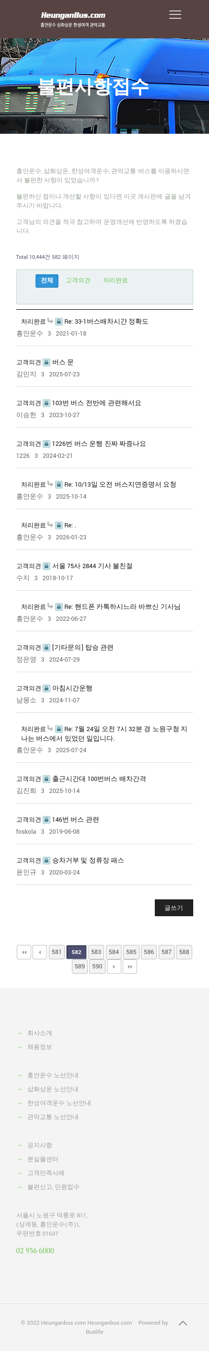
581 (57, 952)
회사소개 (39, 1033)
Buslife (94, 1332)
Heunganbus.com (63, 1323)
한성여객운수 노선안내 (59, 1103)
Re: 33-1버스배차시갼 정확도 (98, 321)
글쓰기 (173, 908)
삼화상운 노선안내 (53, 1089)
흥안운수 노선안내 (53, 1075)
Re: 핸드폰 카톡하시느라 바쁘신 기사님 (114, 607)
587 (167, 952)
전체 (47, 281)
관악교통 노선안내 (53, 1117)
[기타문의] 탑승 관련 (78, 647)
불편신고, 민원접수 (53, 1187)
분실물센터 (42, 1159)
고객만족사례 (46, 1173)
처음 (24, 952)
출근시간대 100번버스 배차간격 (94, 779)
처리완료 (115, 281)
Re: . (61, 525)
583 (96, 952)
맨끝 (130, 966)
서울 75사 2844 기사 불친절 (88, 566)
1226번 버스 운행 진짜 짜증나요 (94, 444)
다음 (114, 966)
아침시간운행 (68, 688)
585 (131, 952)
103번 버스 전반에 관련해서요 (92, 403)
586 (149, 952)
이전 (40, 952)
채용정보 (39, 1047)
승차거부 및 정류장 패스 (83, 860)
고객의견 (78, 281)
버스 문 (58, 362)
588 (184, 952)
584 (114, 952)
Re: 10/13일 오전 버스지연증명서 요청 (111, 484)
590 (97, 966)
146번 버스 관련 (71, 819)
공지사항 (39, 1145)
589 (80, 966)
